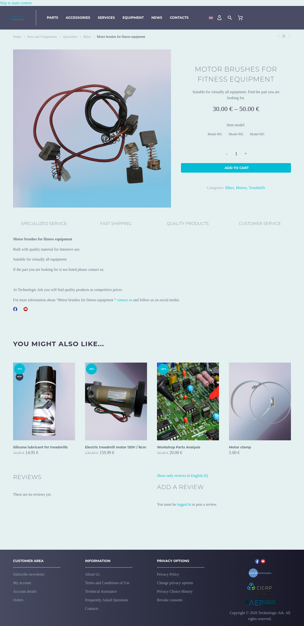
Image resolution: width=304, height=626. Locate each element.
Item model (235, 125)
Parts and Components (42, 37)
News (156, 17)
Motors (241, 188)
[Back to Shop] (283, 36)
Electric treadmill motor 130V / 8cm (115, 447)
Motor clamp (240, 447)
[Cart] (240, 18)
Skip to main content (16, 3)
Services (106, 17)
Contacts (179, 17)
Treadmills (257, 188)
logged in (184, 504)
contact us (124, 300)
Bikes (87, 37)
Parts (52, 17)
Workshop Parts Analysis (178, 447)
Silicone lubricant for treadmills (40, 447)
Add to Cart (237, 168)
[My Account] (219, 18)
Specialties (70, 37)
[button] (230, 18)
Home (17, 37)
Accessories (78, 17)
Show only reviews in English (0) (182, 476)
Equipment (133, 17)
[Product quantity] (236, 153)
